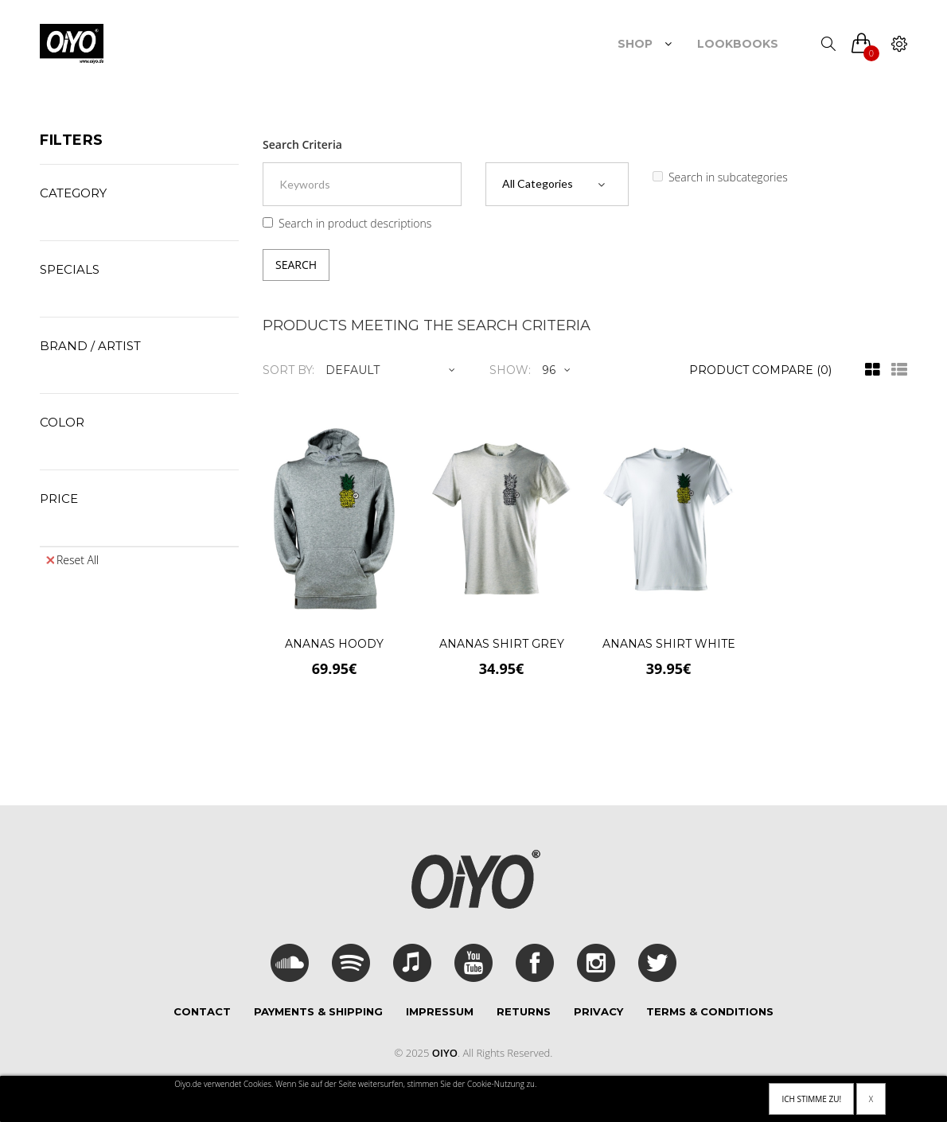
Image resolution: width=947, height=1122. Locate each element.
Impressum (439, 1011)
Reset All (72, 559)
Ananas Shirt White (668, 644)
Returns (524, 1011)
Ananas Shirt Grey (501, 644)
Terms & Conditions (710, 1011)
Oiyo (445, 1053)
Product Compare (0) (760, 370)
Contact (202, 1011)
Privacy (598, 1011)
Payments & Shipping (318, 1011)
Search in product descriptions (347, 223)
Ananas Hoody (334, 644)
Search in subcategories (720, 177)
